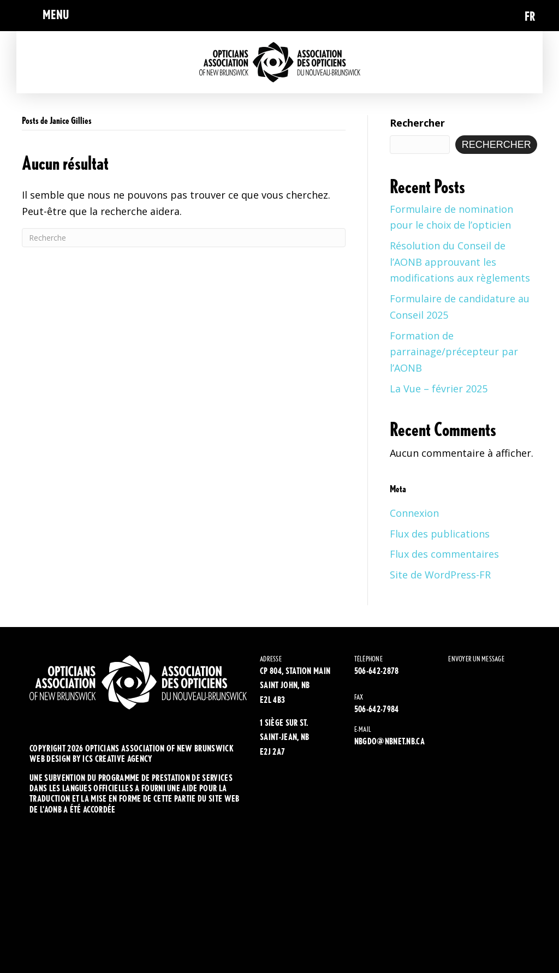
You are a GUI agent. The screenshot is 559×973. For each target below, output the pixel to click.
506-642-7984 (376, 709)
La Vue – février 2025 (438, 388)
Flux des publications (440, 533)
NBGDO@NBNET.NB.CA (389, 741)
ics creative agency (117, 759)
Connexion (414, 513)
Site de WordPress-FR (440, 574)
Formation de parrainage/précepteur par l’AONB (454, 351)
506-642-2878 (376, 671)
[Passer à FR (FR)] (530, 15)
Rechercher (417, 122)
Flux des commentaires (444, 553)
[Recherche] (184, 237)
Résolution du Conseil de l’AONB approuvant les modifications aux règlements (460, 261)
